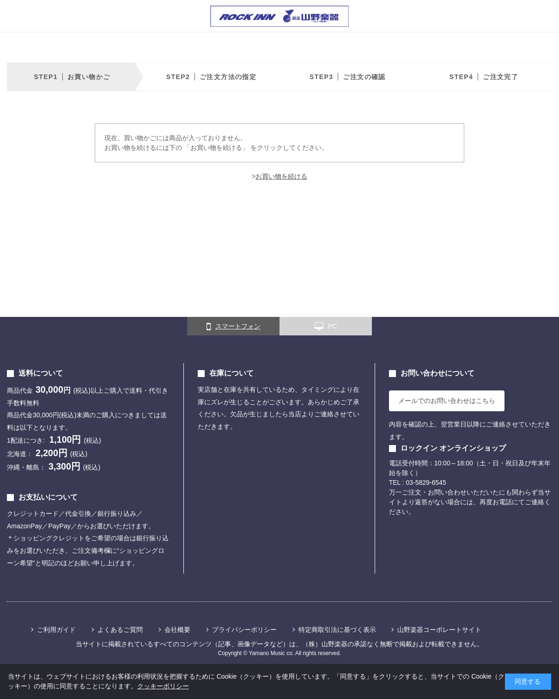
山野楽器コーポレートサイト (439, 629)
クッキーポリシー (163, 686)
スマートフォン (234, 327)
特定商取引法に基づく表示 (337, 629)
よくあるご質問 (120, 629)
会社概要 (177, 629)
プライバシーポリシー (244, 629)
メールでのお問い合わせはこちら (446, 400)
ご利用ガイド (56, 629)
